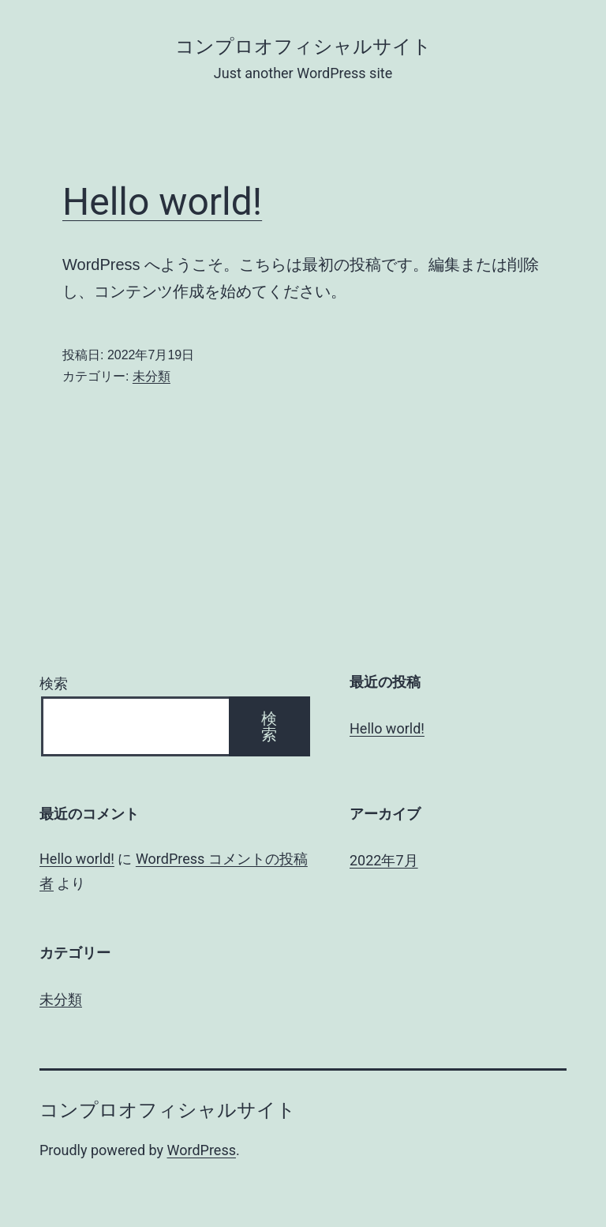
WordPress (201, 1150)
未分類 (151, 376)
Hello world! (162, 201)
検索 (53, 683)
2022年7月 (384, 860)
